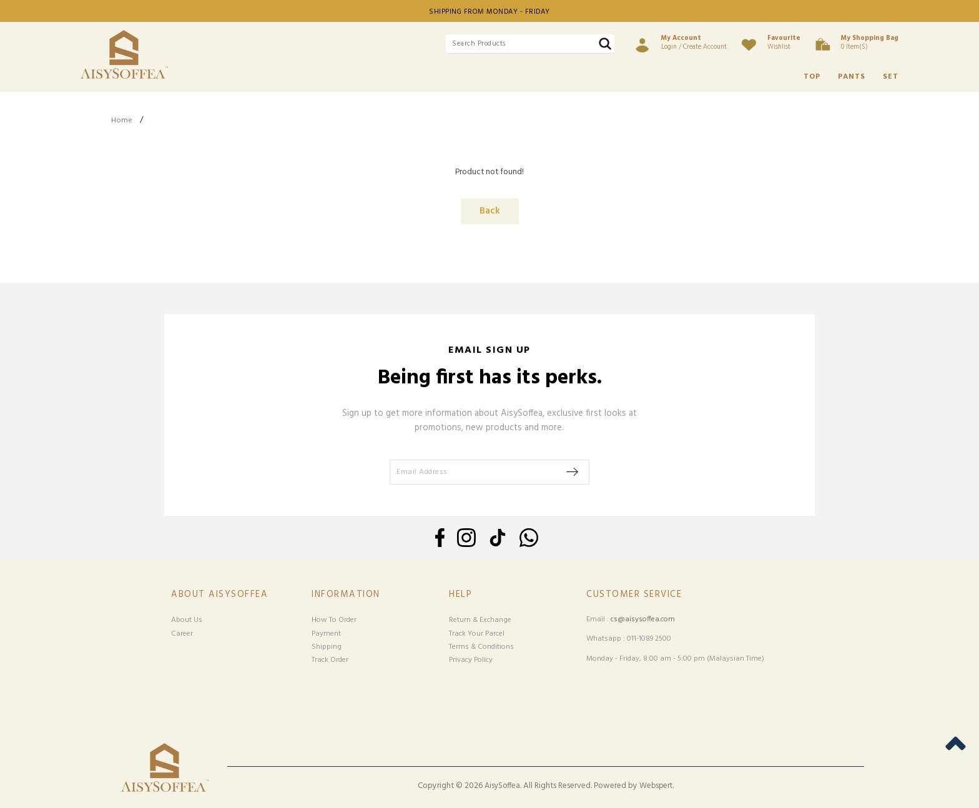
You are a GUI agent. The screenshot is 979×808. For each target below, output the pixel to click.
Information (346, 595)
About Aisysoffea (219, 595)
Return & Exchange (480, 620)
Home (121, 120)
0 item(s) (869, 42)
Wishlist (783, 42)
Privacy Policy (471, 660)
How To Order (334, 620)
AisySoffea (502, 786)
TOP (812, 77)
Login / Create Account (694, 42)
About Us (186, 620)
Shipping (327, 647)
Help (460, 595)
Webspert (655, 786)
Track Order (330, 660)
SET (890, 77)
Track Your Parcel (476, 634)
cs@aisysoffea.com (643, 619)
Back (490, 211)
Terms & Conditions (481, 647)
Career (182, 634)
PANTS (851, 77)
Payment (326, 634)
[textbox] (530, 44)
